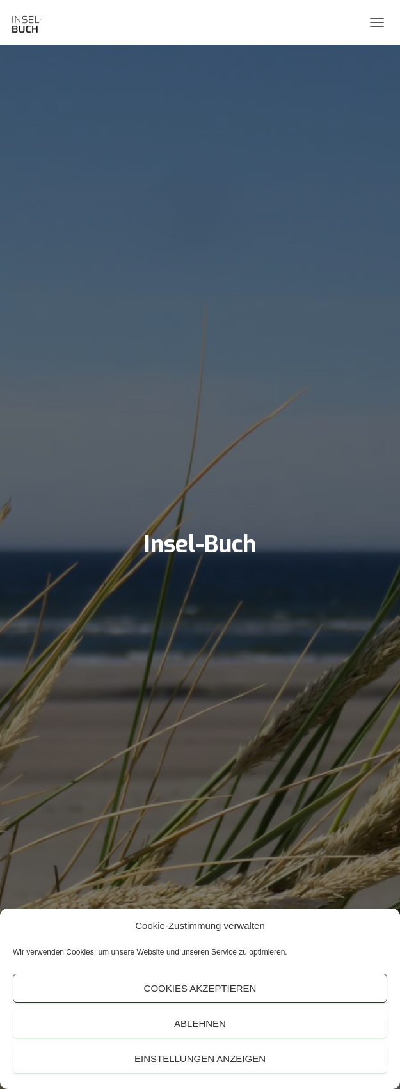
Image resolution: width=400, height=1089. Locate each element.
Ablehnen (200, 1023)
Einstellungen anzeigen (200, 1058)
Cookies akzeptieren (200, 988)
